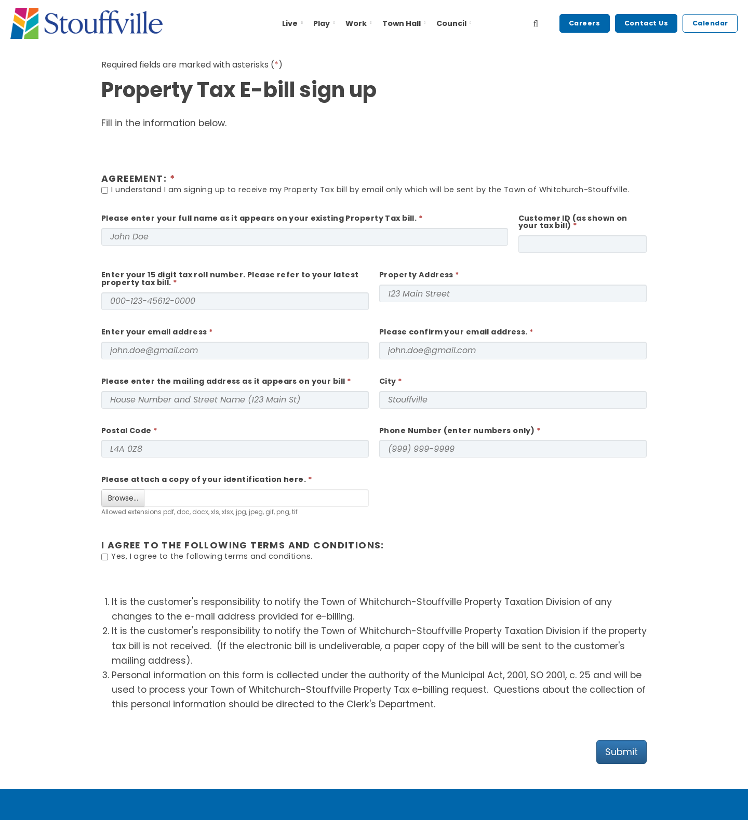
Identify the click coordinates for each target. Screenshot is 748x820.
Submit (621, 751)
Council (454, 23)
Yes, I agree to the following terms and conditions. (206, 557)
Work (359, 23)
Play (325, 23)
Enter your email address (154, 331)
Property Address (416, 274)
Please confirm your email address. (453, 331)
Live (293, 23)
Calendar (710, 23)
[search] (536, 23)
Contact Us (646, 23)
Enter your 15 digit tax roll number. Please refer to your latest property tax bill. (230, 278)
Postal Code (126, 430)
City (387, 381)
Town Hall (404, 23)
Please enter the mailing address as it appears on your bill (223, 381)
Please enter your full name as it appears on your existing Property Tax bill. (259, 218)
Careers (584, 23)
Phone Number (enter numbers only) (457, 430)
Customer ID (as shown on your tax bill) (572, 222)
